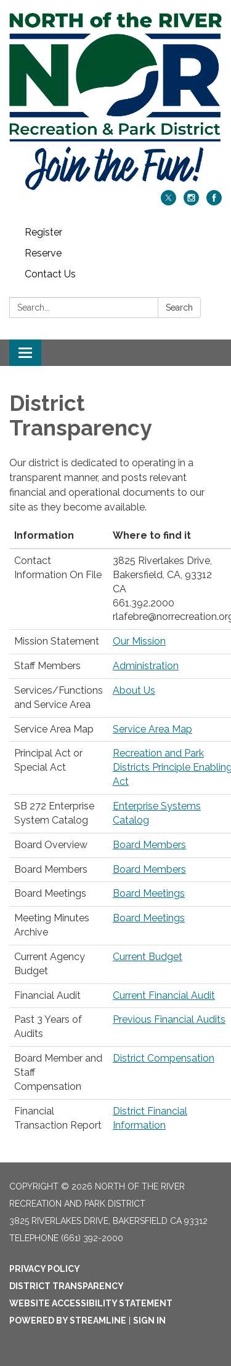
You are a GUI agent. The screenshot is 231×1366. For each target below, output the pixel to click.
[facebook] (214, 202)
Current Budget (147, 957)
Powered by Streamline (67, 1320)
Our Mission (139, 641)
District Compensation (163, 1058)
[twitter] (168, 202)
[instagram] (191, 202)
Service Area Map (152, 729)
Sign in (149, 1320)
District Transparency (66, 1286)
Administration (146, 666)
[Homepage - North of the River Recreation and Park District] (115, 101)
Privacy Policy (44, 1269)
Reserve (43, 253)
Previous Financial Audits (169, 1019)
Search (179, 307)
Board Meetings (149, 893)
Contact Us (50, 274)
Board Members (149, 845)
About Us (134, 690)
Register (43, 232)
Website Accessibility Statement (90, 1303)
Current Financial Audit (164, 995)
